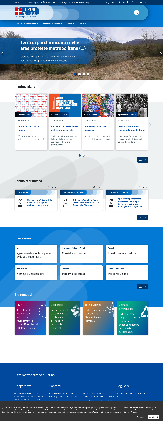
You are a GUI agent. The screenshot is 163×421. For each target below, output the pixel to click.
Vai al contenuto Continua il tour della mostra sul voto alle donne (131, 122)
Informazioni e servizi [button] (51, 23)
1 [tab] (75, 74)
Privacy (49, 2)
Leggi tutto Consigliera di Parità (81, 254)
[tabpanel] (81, 53)
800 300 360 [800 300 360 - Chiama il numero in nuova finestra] (72, 410)
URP (73, 2)
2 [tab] (79, 74)
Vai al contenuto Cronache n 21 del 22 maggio (31, 122)
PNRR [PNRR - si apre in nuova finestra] (81, 23)
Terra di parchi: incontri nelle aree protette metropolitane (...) (53, 45)
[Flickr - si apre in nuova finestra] (145, 2)
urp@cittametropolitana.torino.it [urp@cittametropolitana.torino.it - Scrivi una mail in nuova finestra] (97, 401)
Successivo (160, 53)
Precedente (2, 53)
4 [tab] (88, 74)
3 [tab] (84, 74)
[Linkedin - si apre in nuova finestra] (128, 2)
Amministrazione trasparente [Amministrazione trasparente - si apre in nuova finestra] (30, 2)
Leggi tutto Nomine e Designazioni (36, 272)
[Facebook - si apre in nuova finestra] (119, 2)
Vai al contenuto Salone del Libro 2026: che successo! (98, 122)
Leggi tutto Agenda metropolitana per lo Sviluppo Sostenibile (36, 254)
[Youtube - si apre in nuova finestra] (141, 2)
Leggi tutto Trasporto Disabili (127, 272)
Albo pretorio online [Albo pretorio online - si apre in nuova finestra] (22, 407)
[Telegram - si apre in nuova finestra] (132, 2)
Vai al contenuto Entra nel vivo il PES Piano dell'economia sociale (65, 122)
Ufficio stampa (84, 2)
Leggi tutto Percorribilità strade (81, 272)
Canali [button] (69, 23)
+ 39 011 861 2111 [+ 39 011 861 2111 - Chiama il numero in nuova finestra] (68, 406)
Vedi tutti (143, 159)
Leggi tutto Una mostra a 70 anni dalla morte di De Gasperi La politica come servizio (36, 200)
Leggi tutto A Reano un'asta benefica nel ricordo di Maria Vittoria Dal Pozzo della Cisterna (81, 200)
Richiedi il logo (61, 2)
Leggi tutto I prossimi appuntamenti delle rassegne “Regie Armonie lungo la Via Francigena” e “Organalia (127, 200)
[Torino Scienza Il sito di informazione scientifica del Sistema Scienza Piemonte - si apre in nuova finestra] (98, 318)
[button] (136, 12)
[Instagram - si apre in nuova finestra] (123, 2)
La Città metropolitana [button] (26, 23)
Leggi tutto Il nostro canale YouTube (127, 254)
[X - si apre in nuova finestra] (136, 2)
